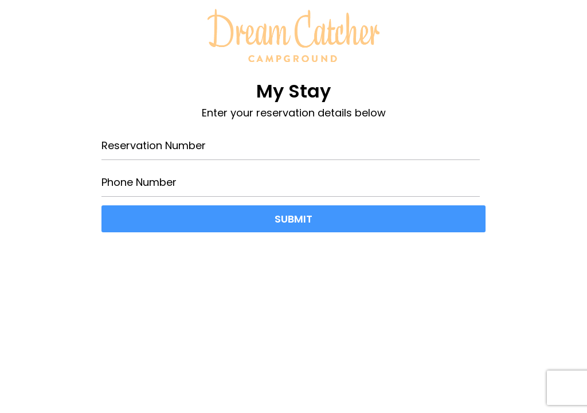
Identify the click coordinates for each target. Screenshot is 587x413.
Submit (293, 219)
